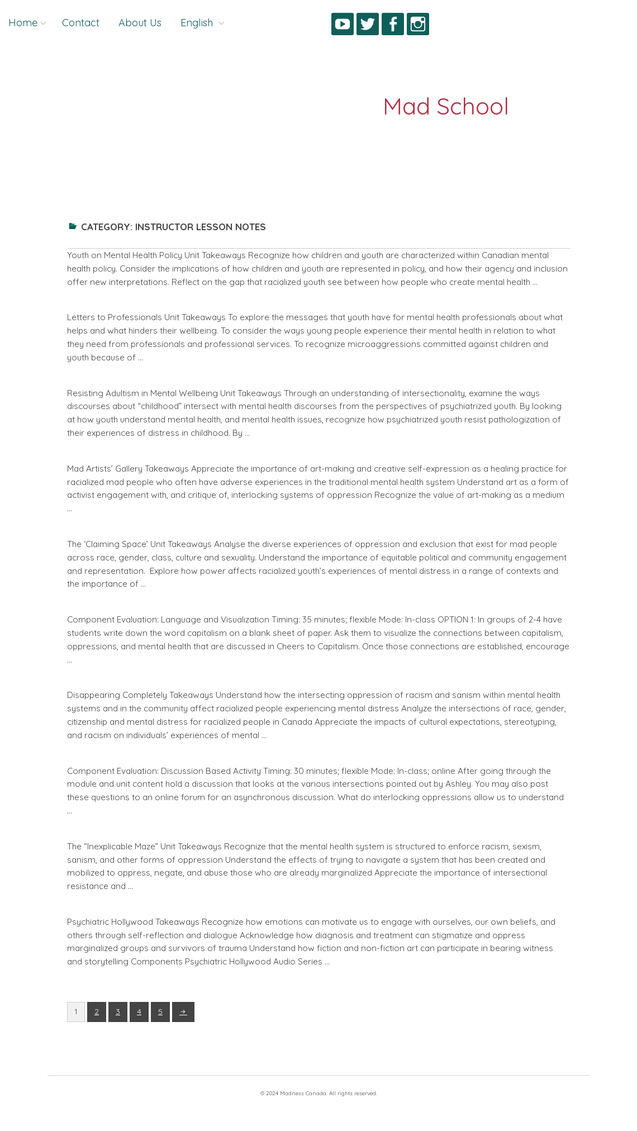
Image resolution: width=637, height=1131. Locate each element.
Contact (80, 22)
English (198, 22)
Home (22, 22)
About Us (139, 22)
